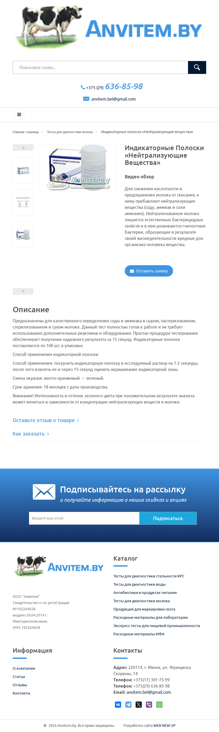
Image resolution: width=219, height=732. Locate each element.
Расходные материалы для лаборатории (150, 617)
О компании (24, 668)
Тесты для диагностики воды (139, 584)
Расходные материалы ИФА (139, 634)
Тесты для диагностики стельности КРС (148, 576)
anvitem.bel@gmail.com (109, 99)
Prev (23, 291)
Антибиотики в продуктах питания (145, 592)
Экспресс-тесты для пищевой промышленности (156, 625)
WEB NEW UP (164, 725)
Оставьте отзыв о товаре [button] (46, 420)
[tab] (109, 420)
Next (23, 147)
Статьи (19, 676)
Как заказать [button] (31, 433)
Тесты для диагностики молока (141, 601)
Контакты (21, 693)
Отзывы (20, 685)
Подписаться (168, 518)
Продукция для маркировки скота (144, 609)
